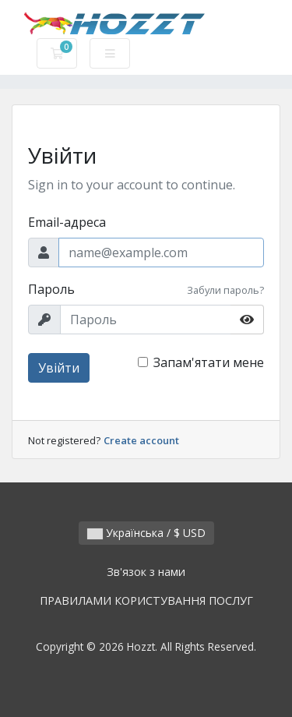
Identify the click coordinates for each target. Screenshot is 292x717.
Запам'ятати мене (208, 362)
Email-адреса (67, 222)
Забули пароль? (225, 290)
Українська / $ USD (146, 532)
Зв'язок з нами (146, 571)
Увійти (58, 367)
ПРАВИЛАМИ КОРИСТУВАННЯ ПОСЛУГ (146, 600)
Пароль (51, 289)
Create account (141, 440)
